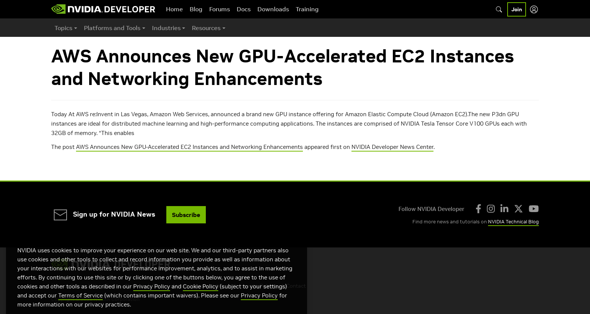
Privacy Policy (151, 295)
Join (516, 9)
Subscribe (186, 214)
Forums (219, 9)
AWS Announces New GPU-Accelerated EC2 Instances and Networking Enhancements (189, 146)
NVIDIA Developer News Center (392, 146)
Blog (196, 9)
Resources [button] (206, 28)
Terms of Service (80, 304)
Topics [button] (63, 28)
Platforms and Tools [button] (112, 28)
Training (307, 9)
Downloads (273, 9)
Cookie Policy (200, 295)
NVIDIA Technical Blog (513, 221)
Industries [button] (166, 28)
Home (174, 9)
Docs (244, 9)
